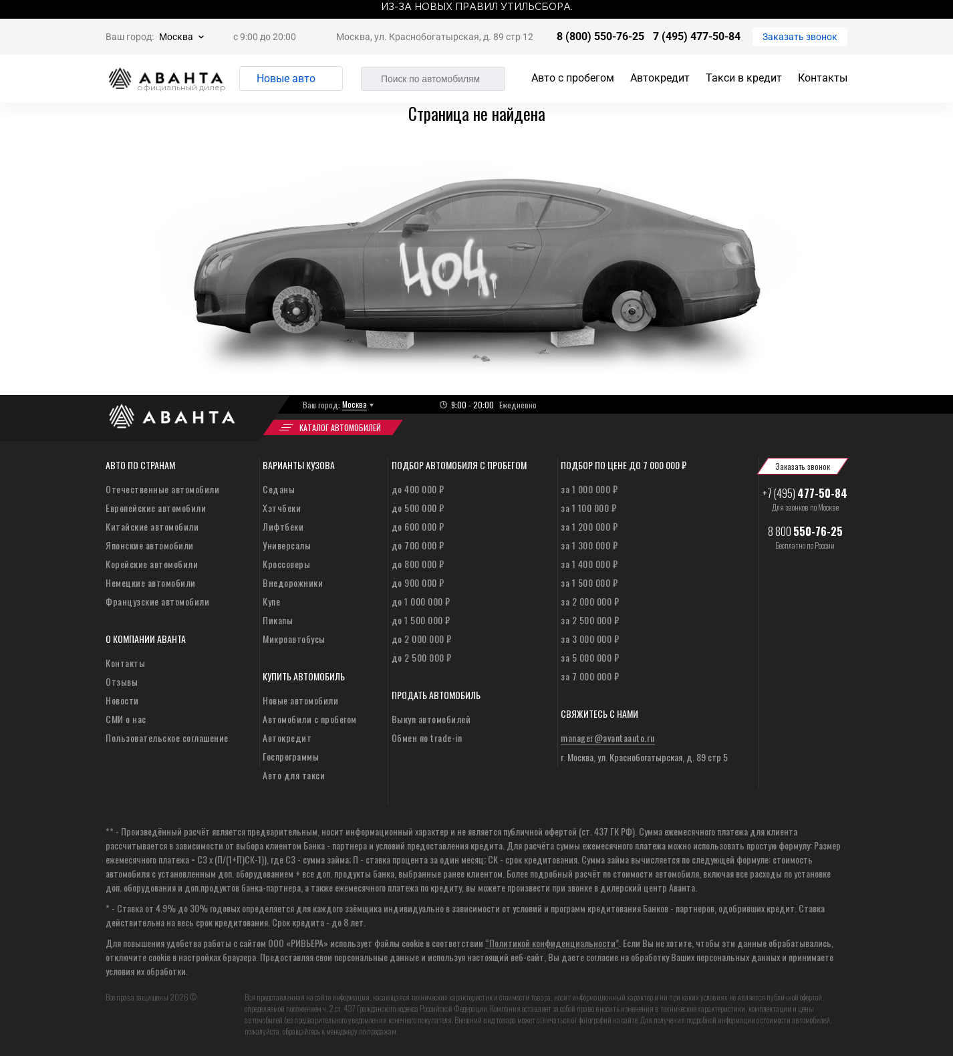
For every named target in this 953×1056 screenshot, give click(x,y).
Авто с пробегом (572, 78)
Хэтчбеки (282, 508)
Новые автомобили (300, 700)
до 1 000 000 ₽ (421, 601)
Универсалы (287, 545)
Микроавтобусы (294, 639)
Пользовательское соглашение (167, 738)
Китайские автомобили (152, 526)
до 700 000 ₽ (418, 545)
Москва (176, 36)
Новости (122, 700)
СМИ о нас (126, 719)
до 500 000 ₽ (418, 508)
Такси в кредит (744, 78)
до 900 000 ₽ (418, 582)
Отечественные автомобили (162, 489)
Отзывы (122, 681)
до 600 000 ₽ (418, 526)
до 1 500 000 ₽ (421, 620)
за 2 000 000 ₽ (590, 601)
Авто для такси (294, 775)
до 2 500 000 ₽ (422, 657)
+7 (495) (805, 493)
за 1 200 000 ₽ (589, 526)
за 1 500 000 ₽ (589, 582)
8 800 (805, 531)
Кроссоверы (286, 564)
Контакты (822, 78)
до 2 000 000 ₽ (422, 639)
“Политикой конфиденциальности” (552, 943)
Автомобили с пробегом (310, 719)
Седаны (279, 489)
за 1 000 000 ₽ (589, 489)
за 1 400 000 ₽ (589, 564)
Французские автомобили (157, 601)
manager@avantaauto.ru (608, 738)
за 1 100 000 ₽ (588, 508)
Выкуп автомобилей (431, 719)
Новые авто (286, 78)
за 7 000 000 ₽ (590, 676)
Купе (271, 601)
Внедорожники (293, 582)
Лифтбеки (283, 526)
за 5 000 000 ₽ (590, 657)
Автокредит (660, 78)
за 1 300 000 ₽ (589, 545)
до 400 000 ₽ (418, 489)
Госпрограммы (291, 756)
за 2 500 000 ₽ (590, 620)
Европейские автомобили (156, 508)
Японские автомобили (150, 545)
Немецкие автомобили (151, 582)
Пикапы (278, 620)
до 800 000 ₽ (418, 564)
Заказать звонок (800, 36)
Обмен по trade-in (427, 738)
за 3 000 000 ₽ (590, 639)
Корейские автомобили (152, 564)
